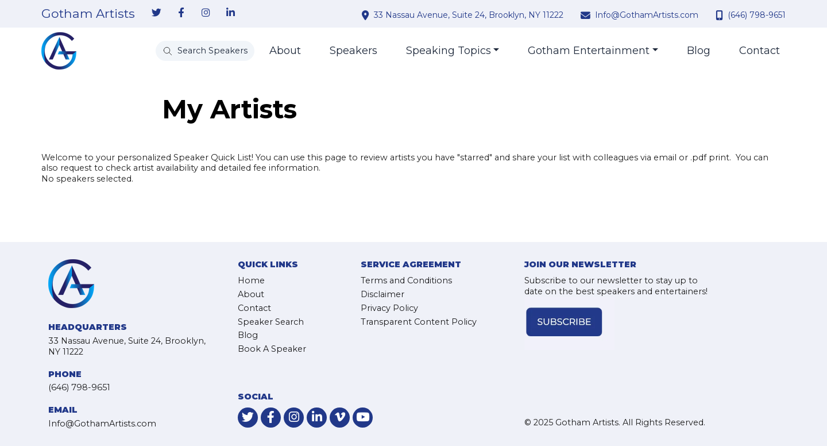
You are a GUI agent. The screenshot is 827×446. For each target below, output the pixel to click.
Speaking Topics (448, 50)
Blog (698, 50)
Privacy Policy (389, 308)
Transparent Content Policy (419, 322)
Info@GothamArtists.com (646, 15)
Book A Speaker (272, 349)
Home (251, 280)
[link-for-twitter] (156, 13)
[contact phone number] (721, 15)
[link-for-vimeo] (340, 417)
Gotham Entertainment (589, 50)
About (285, 50)
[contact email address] (587, 15)
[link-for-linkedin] (230, 13)
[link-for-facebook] (181, 13)
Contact (759, 50)
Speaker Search (271, 322)
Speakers (353, 50)
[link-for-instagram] (206, 13)
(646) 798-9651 (757, 15)
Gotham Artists (88, 14)
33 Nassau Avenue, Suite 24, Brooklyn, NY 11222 (468, 15)
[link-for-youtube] (363, 417)
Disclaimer (382, 294)
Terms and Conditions (406, 280)
